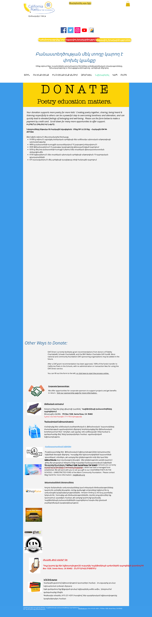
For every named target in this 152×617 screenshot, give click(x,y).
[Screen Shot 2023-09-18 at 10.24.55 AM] (91, 30)
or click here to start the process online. (92, 373)
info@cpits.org (82, 608)
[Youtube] (84, 30)
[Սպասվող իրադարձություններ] (83, 40)
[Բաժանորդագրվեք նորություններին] (59, 39)
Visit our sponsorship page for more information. (77, 393)
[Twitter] (70, 30)
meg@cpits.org (79, 475)
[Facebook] (64, 30)
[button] (78, 3)
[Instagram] (77, 30)
